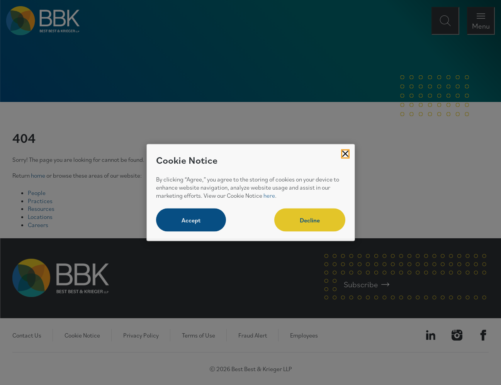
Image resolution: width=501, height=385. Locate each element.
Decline (310, 220)
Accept (191, 220)
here (269, 195)
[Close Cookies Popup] (345, 153)
